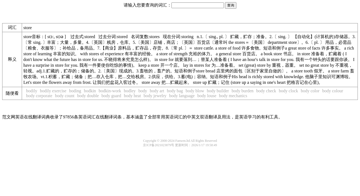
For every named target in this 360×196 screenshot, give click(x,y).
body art (157, 90)
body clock (288, 90)
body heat (132, 95)
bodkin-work (110, 90)
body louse (206, 95)
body (142, 90)
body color (310, 90)
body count (64, 95)
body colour (332, 90)
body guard (111, 95)
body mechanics (233, 95)
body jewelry (155, 95)
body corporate (39, 95)
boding (75, 90)
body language (182, 95)
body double (88, 95)
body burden (242, 90)
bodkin (90, 90)
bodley (130, 90)
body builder (218, 90)
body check (266, 90)
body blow (195, 90)
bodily (31, 90)
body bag (175, 90)
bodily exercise (53, 90)
